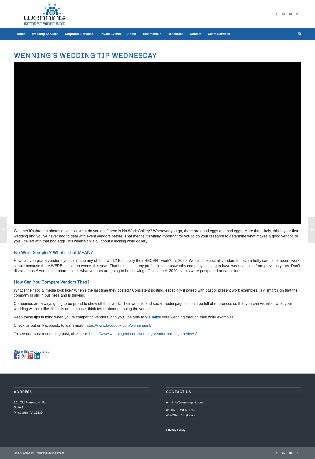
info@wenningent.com (187, 402)
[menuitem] (21, 34)
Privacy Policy (175, 430)
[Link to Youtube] (290, 14)
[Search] (298, 34)
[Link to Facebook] (276, 14)
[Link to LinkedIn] (283, 14)
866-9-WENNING (183, 410)
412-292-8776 (175, 415)
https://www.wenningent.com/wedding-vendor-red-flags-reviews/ (143, 334)
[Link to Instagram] (297, 14)
